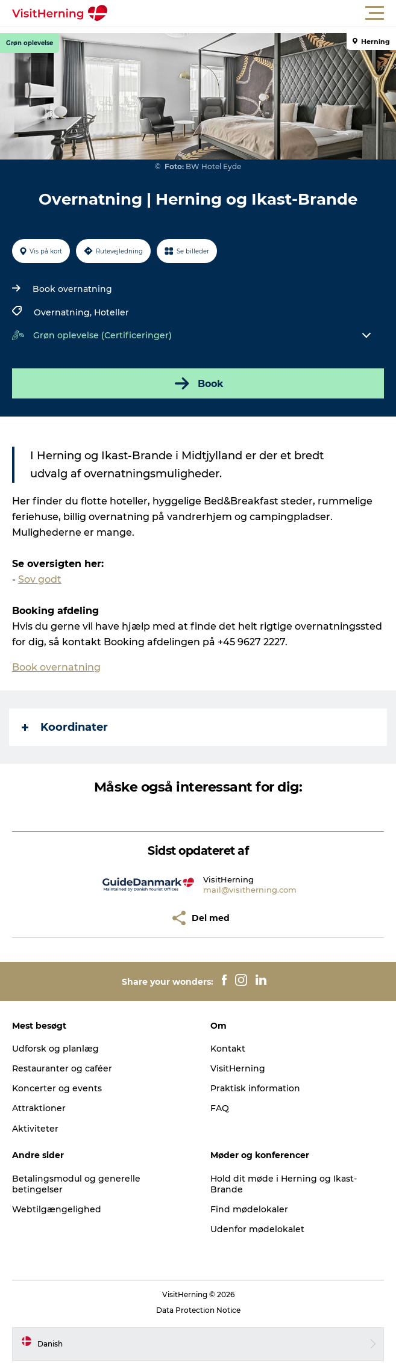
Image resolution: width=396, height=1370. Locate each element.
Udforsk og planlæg (55, 1048)
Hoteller (111, 312)
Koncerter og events (57, 1088)
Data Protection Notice (198, 1310)
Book (198, 383)
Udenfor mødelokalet (257, 1229)
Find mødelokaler (249, 1209)
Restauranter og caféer (62, 1068)
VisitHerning (237, 1068)
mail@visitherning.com (250, 889)
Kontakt (227, 1048)
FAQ (219, 1108)
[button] (252, 13)
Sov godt (39, 579)
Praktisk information (255, 1088)
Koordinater (65, 727)
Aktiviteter (35, 1128)
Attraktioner (39, 1108)
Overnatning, (64, 312)
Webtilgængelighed (56, 1209)
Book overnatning (72, 289)
